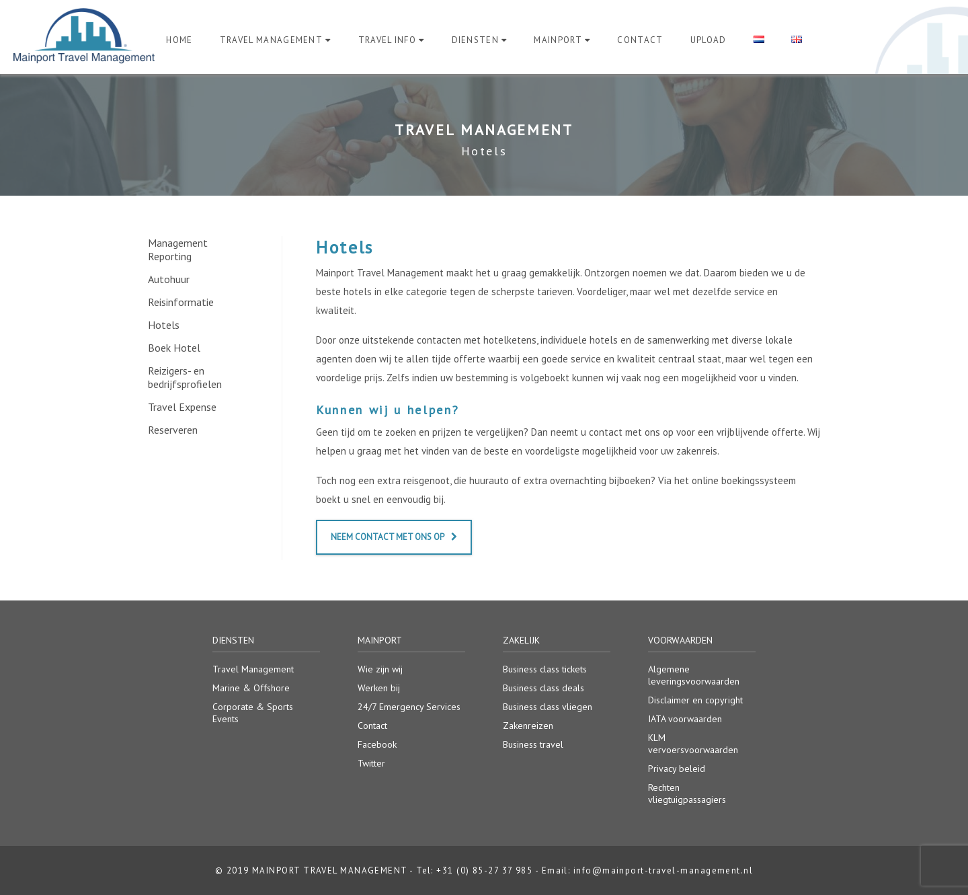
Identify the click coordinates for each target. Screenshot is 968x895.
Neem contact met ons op (394, 537)
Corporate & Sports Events (252, 713)
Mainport (558, 40)
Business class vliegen (547, 707)
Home (179, 40)
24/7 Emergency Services (409, 707)
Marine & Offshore (251, 688)
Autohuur (169, 279)
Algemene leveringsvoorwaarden (693, 675)
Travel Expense (182, 407)
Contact (640, 40)
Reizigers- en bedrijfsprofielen (185, 377)
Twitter (371, 763)
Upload (708, 40)
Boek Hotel (174, 347)
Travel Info (387, 40)
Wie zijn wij (380, 669)
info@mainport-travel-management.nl (663, 870)
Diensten (475, 40)
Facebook (377, 744)
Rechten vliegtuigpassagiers (687, 793)
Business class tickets (545, 669)
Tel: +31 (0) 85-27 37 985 (474, 870)
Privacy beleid (676, 769)
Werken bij (379, 688)
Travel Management (271, 40)
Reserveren (173, 429)
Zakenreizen (528, 725)
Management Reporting (178, 249)
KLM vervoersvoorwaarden (693, 744)
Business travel (533, 744)
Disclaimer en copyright (695, 700)
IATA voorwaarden (685, 719)
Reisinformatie (181, 302)
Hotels (163, 325)
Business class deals (543, 688)
